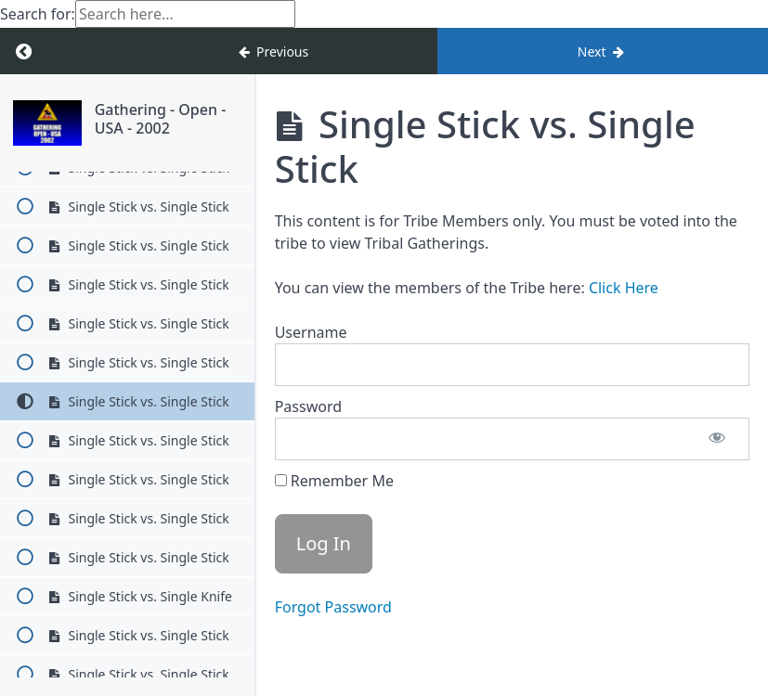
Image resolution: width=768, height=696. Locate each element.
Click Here (623, 287)
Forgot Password (333, 607)
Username (311, 332)
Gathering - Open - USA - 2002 (161, 118)
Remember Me (334, 480)
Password (308, 406)
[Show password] (716, 439)
